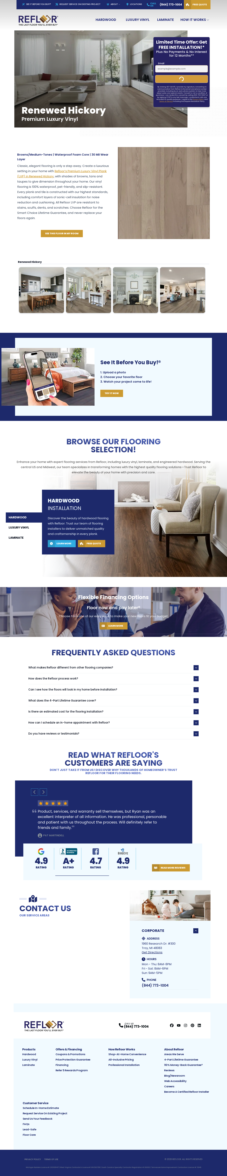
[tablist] (24, 527)
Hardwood (106, 19)
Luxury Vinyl (137, 19)
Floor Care (29, 1135)
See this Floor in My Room (61, 233)
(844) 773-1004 (155, 985)
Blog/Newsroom (174, 1075)
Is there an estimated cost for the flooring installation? (113, 711)
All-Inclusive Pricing (121, 1059)
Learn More (59, 544)
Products (28, 1049)
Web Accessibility (175, 1081)
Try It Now (112, 393)
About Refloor (174, 1049)
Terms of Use (51, 1159)
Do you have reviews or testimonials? (113, 733)
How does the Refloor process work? (113, 678)
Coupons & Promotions (70, 1054)
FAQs (26, 1124)
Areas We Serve (174, 1054)
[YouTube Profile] (178, 1025)
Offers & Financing (69, 1049)
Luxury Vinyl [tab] (19, 528)
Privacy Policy (32, 1159)
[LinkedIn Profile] (199, 1025)
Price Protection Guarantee (73, 1059)
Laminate (165, 19)
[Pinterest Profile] (192, 1025)
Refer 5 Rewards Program (72, 1070)
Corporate (170, 930)
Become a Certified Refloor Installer (186, 1092)
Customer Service (35, 1103)
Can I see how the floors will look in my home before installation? (113, 689)
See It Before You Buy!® (36, 4)
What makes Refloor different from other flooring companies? (113, 667)
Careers (169, 1086)
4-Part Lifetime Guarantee (181, 1059)
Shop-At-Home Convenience (127, 1054)
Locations (134, 4)
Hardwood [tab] (17, 517)
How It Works (193, 19)
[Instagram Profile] (185, 1025)
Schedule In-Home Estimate (41, 1108)
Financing (62, 1065)
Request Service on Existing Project (45, 1113)
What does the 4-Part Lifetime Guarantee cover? (113, 700)
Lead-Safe (29, 1129)
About (112, 4)
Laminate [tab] (16, 538)
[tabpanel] (134, 519)
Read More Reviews (168, 867)
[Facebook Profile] (171, 1025)
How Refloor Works (121, 1049)
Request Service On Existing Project (78, 4)
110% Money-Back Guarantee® (183, 1065)
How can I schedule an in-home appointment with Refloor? (113, 722)
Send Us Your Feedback (37, 1119)
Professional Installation (124, 1065)
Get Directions (152, 952)
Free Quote (195, 4)
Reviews (169, 1070)
